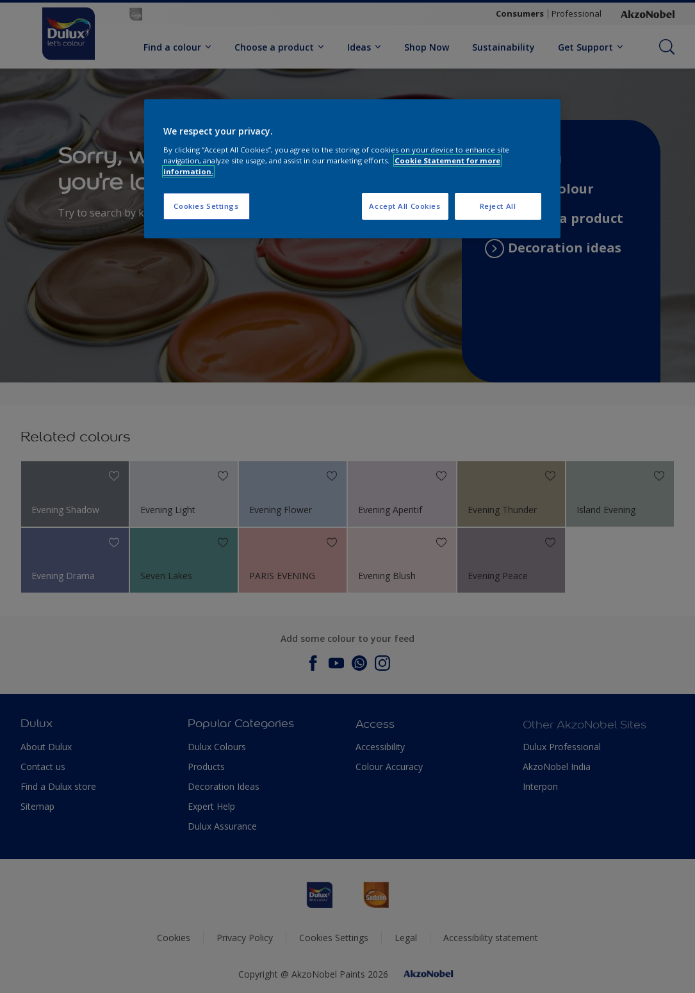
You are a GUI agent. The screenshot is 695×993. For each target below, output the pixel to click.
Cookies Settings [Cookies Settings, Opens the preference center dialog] (206, 206)
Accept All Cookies (404, 206)
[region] (352, 168)
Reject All (498, 206)
